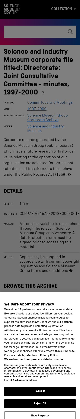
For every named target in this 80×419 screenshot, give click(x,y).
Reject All (40, 406)
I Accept (40, 394)
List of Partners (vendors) (20, 383)
